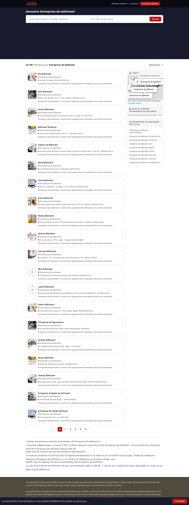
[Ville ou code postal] (119, 19)
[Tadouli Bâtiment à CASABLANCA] (75, 380)
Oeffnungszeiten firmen (142, 482)
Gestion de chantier (114, 485)
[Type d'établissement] (58, 19)
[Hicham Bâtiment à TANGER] (75, 345)
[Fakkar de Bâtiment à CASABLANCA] (75, 149)
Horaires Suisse (57, 482)
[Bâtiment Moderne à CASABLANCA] (75, 132)
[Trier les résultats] (155, 65)
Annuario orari (85, 482)
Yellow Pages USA (55, 485)
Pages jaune (45, 482)
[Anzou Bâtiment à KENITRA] (75, 114)
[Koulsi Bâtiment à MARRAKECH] (75, 362)
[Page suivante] (91, 429)
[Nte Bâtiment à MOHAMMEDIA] (75, 78)
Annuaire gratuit (32, 482)
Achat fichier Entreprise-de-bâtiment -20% (145, 115)
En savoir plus (80, 501)
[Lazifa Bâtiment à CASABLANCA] (75, 291)
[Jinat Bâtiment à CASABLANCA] (75, 185)
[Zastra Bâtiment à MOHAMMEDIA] (75, 309)
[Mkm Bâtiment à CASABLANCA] (75, 274)
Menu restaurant (98, 485)
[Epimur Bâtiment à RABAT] (75, 238)
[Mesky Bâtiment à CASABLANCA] (75, 220)
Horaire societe (70, 485)
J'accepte (180, 501)
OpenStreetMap (145, 101)
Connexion (133, 4)
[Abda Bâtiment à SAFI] (75, 167)
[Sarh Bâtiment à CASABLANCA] (75, 96)
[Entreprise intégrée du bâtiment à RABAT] (75, 398)
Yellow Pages (126, 482)
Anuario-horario (113, 482)
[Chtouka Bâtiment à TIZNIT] (75, 256)
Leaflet (132, 101)
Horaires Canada (72, 482)
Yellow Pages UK (39, 485)
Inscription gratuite (150, 4)
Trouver (155, 19)
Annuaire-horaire (134, 103)
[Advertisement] (94, 41)
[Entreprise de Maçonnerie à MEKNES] (75, 327)
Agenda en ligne (83, 485)
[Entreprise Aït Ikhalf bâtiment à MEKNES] (75, 416)
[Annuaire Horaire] (31, 3)
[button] (131, 79)
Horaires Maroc (99, 482)
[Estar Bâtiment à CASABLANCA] (75, 203)
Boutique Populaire (119, 4)
